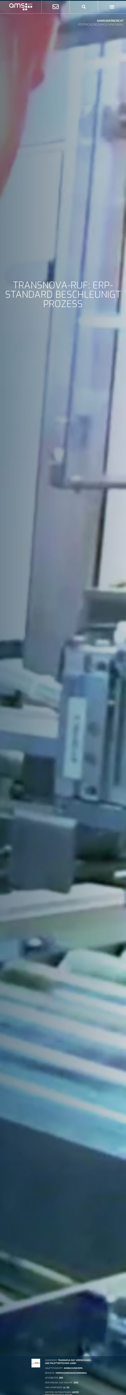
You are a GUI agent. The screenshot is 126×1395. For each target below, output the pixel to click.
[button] (84, 7)
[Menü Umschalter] (112, 6)
